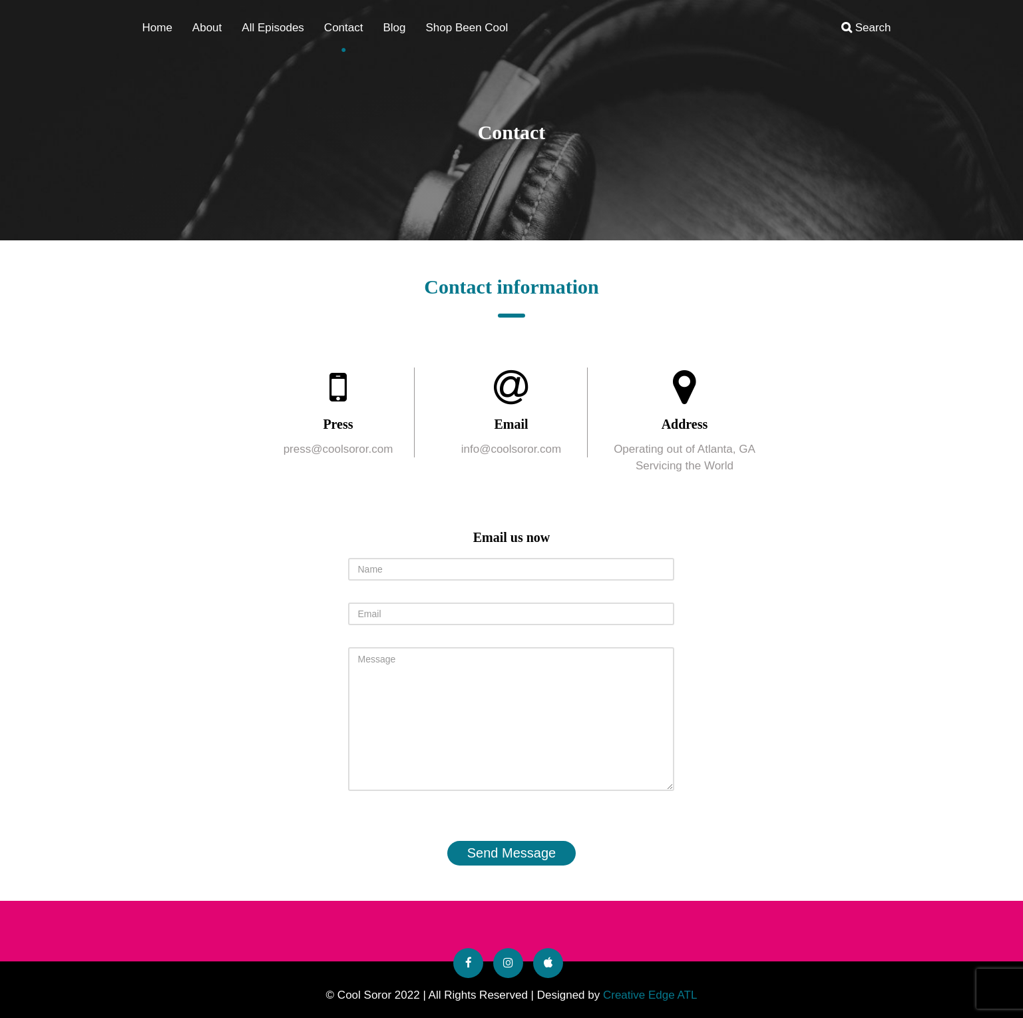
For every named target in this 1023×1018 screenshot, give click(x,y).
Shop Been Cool (466, 27)
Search (866, 27)
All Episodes (273, 27)
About (207, 27)
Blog (394, 27)
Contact (343, 27)
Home (157, 27)
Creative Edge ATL (650, 995)
